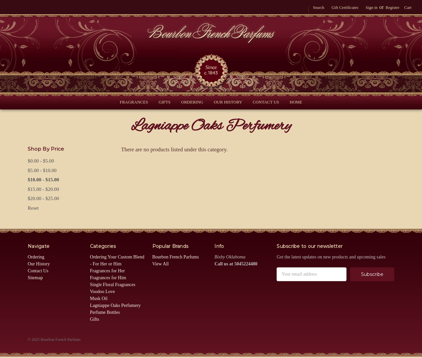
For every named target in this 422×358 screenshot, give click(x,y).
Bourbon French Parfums (175, 256)
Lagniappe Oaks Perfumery (115, 305)
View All (160, 263)
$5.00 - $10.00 (42, 170)
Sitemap (35, 277)
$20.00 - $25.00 (43, 198)
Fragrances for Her (107, 270)
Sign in (371, 7)
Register (392, 7)
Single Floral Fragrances (113, 284)
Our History (228, 102)
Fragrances (134, 102)
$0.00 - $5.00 (41, 161)
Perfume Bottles (105, 312)
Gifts (164, 102)
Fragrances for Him (108, 277)
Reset (33, 208)
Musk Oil (98, 298)
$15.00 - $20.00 (43, 189)
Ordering (192, 102)
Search (318, 7)
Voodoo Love (102, 291)
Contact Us (266, 102)
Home (296, 102)
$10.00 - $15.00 (43, 179)
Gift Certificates (344, 7)
